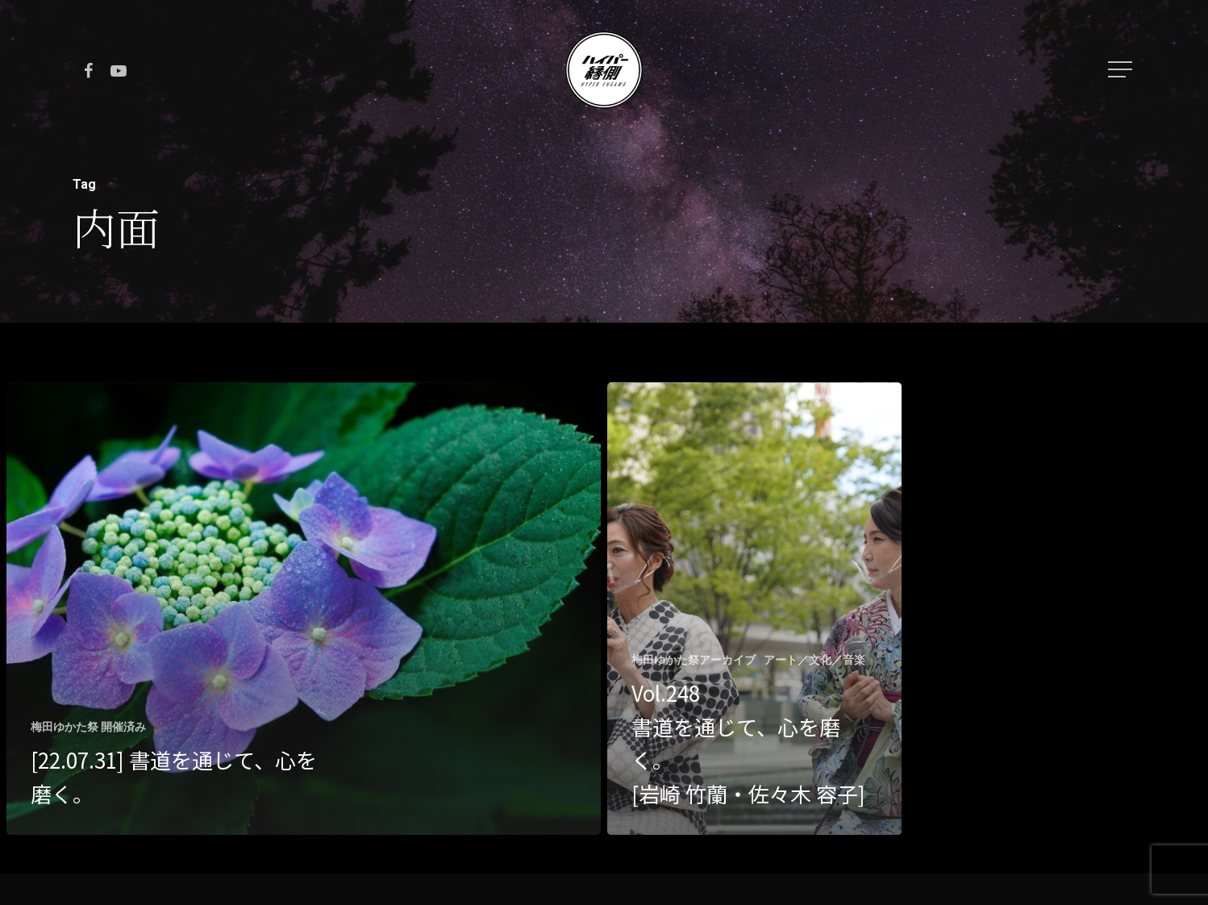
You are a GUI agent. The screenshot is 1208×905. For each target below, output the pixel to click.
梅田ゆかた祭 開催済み (88, 726)
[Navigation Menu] (1121, 69)
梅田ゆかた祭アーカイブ (693, 659)
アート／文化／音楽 (814, 659)
